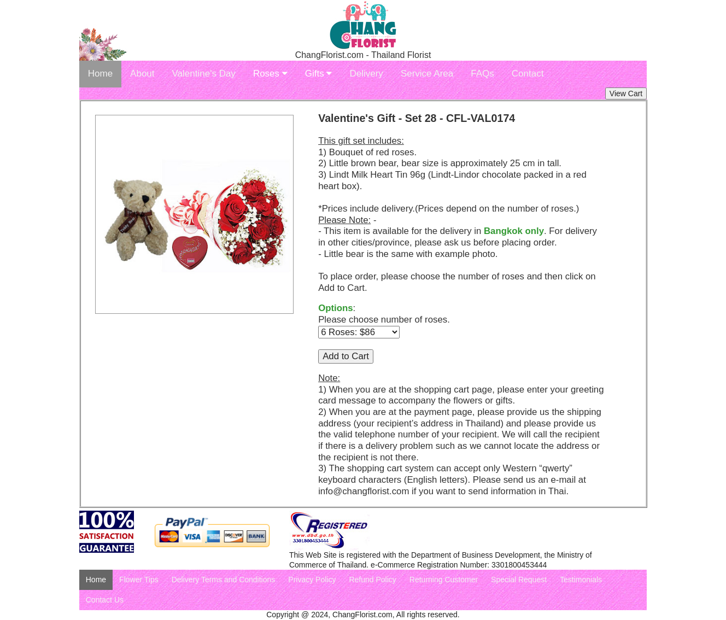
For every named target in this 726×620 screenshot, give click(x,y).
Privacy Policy (312, 579)
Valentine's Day (204, 73)
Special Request (519, 579)
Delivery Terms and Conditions (224, 579)
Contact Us (105, 599)
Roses (270, 73)
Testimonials (581, 579)
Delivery (366, 73)
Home (100, 73)
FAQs (482, 73)
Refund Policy (372, 579)
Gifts (318, 73)
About (142, 73)
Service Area (427, 73)
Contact (528, 73)
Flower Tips (139, 579)
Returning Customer (443, 579)
